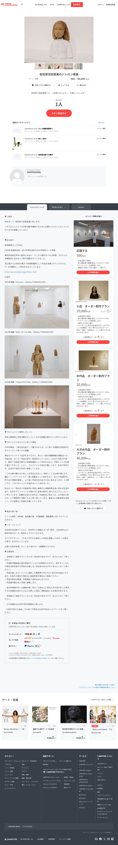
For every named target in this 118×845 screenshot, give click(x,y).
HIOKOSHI (82, 798)
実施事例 (66, 784)
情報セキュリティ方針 (104, 805)
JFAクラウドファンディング (85, 803)
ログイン (101, 4)
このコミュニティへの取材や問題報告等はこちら (97, 687)
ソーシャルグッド (10, 788)
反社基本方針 (101, 808)
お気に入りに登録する (41, 85)
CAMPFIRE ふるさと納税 (86, 790)
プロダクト (8, 764)
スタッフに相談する (65, 761)
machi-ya (82, 808)
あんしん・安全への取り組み (104, 768)
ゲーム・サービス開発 (11, 778)
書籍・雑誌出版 (26, 778)
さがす (52, 4)
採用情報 (51, 839)
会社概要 (40, 839)
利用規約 (100, 788)
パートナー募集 (65, 839)
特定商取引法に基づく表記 (105, 685)
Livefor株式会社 (27, 826)
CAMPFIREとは (101, 764)
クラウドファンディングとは (52, 781)
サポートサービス (69, 781)
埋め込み (82, 85)
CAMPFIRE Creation (85, 770)
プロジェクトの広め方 (50, 787)
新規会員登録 (110, 4)
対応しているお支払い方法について (39, 658)
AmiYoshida (34, 172)
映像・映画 (25, 775)
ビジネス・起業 (9, 781)
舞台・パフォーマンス (29, 785)
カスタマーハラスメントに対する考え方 (104, 812)
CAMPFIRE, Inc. (27, 839)
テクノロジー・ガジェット (13, 761)
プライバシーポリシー (104, 795)
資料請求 (76, 4)
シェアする (65, 85)
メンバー (81, 207)
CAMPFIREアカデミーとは (51, 777)
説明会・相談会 (69, 777)
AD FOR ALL (82, 795)
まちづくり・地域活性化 (29, 761)
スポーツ (24, 771)
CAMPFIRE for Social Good (85, 775)
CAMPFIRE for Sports (85, 785)
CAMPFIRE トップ (63, 4)
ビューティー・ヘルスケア (30, 781)
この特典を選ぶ (93, 272)
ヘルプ (99, 776)
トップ (37, 207)
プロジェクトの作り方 (50, 784)
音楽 (23, 764)
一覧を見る (100, 123)
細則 (98, 792)
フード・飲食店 (9, 768)
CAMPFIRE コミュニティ (86, 765)
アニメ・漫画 (9, 771)
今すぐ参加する (59, 113)
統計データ (67, 787)
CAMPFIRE (82, 761)
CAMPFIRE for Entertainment (83, 781)
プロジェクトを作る (49, 761)
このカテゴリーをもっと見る (101, 699)
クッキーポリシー (102, 817)
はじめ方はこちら (41, 4)
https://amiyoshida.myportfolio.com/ (21, 271)
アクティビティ (59, 207)
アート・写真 (9, 785)
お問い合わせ (101, 780)
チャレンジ (25, 768)
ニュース (100, 773)
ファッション (9, 775)
